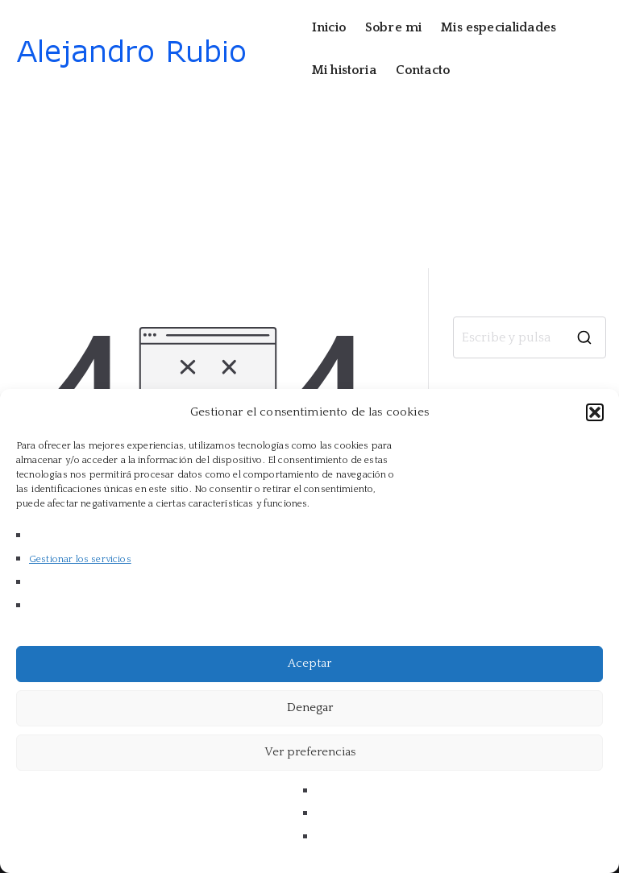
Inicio (329, 27)
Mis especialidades (498, 27)
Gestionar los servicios (80, 559)
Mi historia (344, 70)
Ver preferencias (309, 752)
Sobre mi (393, 27)
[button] (595, 412)
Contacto (423, 70)
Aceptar (309, 663)
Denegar (310, 707)
